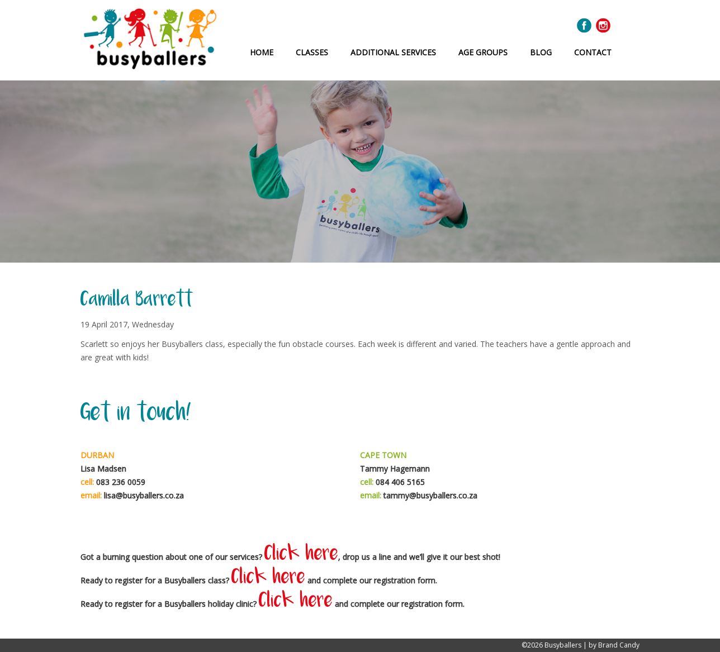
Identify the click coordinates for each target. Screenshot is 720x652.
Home (261, 52)
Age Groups (483, 52)
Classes (312, 52)
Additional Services (393, 52)
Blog (541, 52)
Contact (593, 52)
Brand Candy (619, 645)
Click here (301, 554)
